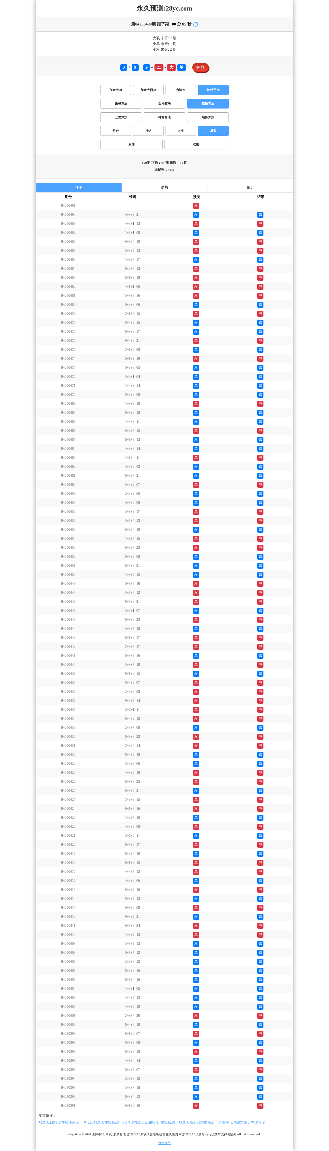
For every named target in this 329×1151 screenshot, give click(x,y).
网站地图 (164, 1143)
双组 (196, 144)
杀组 (148, 131)
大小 (181, 131)
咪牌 (200, 67)
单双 (213, 131)
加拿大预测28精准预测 (197, 1123)
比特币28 (213, 90)
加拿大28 (115, 90)
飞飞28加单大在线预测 (101, 1123)
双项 (132, 144)
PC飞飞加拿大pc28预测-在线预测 (149, 1123)
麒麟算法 (208, 103)
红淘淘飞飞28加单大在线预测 (241, 1123)
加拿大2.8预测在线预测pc (59, 1123)
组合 (116, 131)
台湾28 (180, 90)
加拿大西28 (148, 90)
